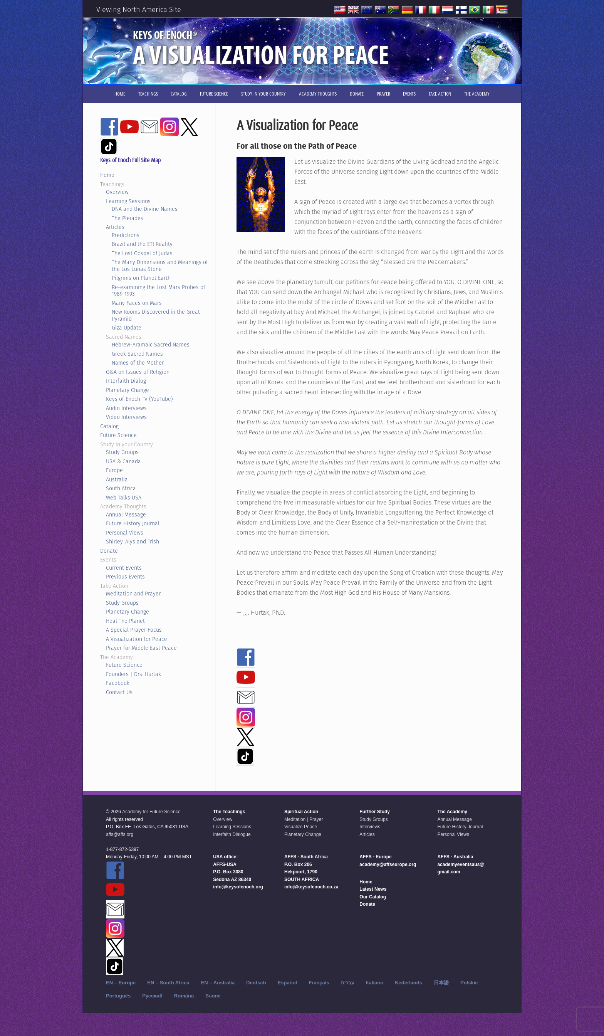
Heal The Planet (125, 621)
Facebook (117, 683)
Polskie (469, 983)
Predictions (125, 235)
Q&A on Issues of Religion (137, 372)
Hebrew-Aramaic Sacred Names (151, 344)
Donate (109, 551)
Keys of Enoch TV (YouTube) (139, 399)
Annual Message (126, 514)
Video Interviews (126, 417)
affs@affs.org (119, 834)
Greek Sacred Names (137, 354)
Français (319, 983)
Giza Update (126, 327)
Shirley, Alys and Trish (132, 541)
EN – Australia (218, 983)
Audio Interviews (126, 408)
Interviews (369, 826)
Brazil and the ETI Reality (142, 244)
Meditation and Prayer (133, 593)
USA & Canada (123, 461)
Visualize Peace (300, 826)
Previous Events (125, 576)
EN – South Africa (168, 983)
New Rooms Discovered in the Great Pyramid (156, 315)
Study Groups (122, 452)
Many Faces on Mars (137, 303)
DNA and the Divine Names (145, 209)
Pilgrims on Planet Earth (141, 278)
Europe (114, 470)
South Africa (121, 488)
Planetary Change (127, 390)
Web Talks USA (123, 497)
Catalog (109, 426)
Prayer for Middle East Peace (141, 648)
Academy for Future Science (151, 811)
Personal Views (124, 532)
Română (184, 996)
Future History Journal (132, 523)
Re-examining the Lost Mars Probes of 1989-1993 (158, 290)
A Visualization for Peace (136, 639)
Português (118, 996)
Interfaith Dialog (126, 381)
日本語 (441, 983)
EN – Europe (121, 983)
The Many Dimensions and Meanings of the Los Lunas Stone (160, 265)
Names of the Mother (138, 363)
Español (287, 983)
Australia (117, 479)
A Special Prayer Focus (134, 630)
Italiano (375, 983)
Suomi (213, 996)
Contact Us (119, 692)
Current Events (124, 568)
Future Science (118, 435)
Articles (115, 227)
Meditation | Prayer (303, 819)
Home (107, 175)
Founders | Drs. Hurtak (133, 674)
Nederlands (408, 983)
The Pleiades (127, 218)
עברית (347, 983)
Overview (117, 192)
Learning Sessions (128, 201)
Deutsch (256, 983)
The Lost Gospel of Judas (142, 253)
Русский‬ (152, 996)
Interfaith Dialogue (231, 834)
